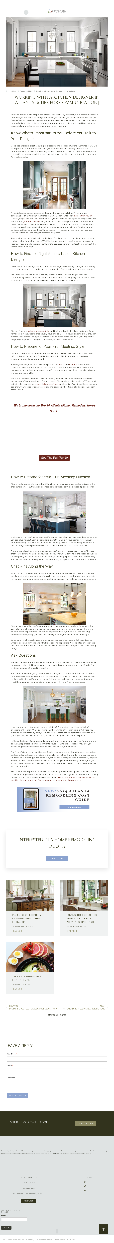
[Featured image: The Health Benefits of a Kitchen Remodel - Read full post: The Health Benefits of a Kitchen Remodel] (30, 957)
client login (28, 1201)
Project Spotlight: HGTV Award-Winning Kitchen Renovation (26, 918)
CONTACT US (57, 858)
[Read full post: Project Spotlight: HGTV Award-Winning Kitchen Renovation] (30, 895)
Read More (17, 931)
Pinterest (73, 364)
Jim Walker (12, 91)
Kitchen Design (70, 91)
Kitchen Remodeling (57, 91)
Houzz (61, 364)
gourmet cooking (31, 221)
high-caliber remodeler (38, 331)
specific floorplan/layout (47, 384)
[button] (57, 1015)
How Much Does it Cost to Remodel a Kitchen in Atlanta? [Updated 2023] (82, 918)
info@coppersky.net (28, 1188)
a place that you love (84, 216)
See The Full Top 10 (54, 457)
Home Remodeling (42, 91)
